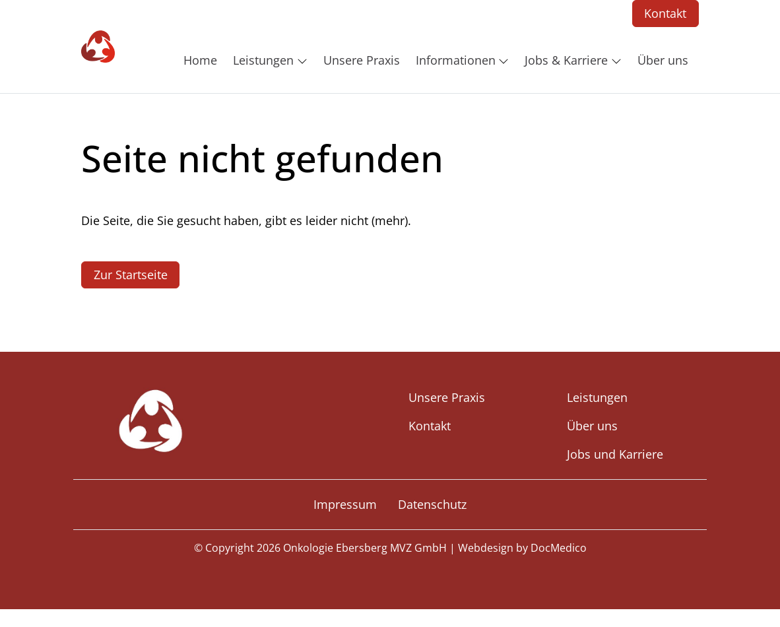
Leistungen (597, 397)
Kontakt (665, 13)
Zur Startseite (131, 274)
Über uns (592, 426)
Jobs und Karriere (615, 454)
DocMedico (559, 548)
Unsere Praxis (446, 397)
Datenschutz (432, 504)
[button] (202, 60)
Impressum (345, 504)
